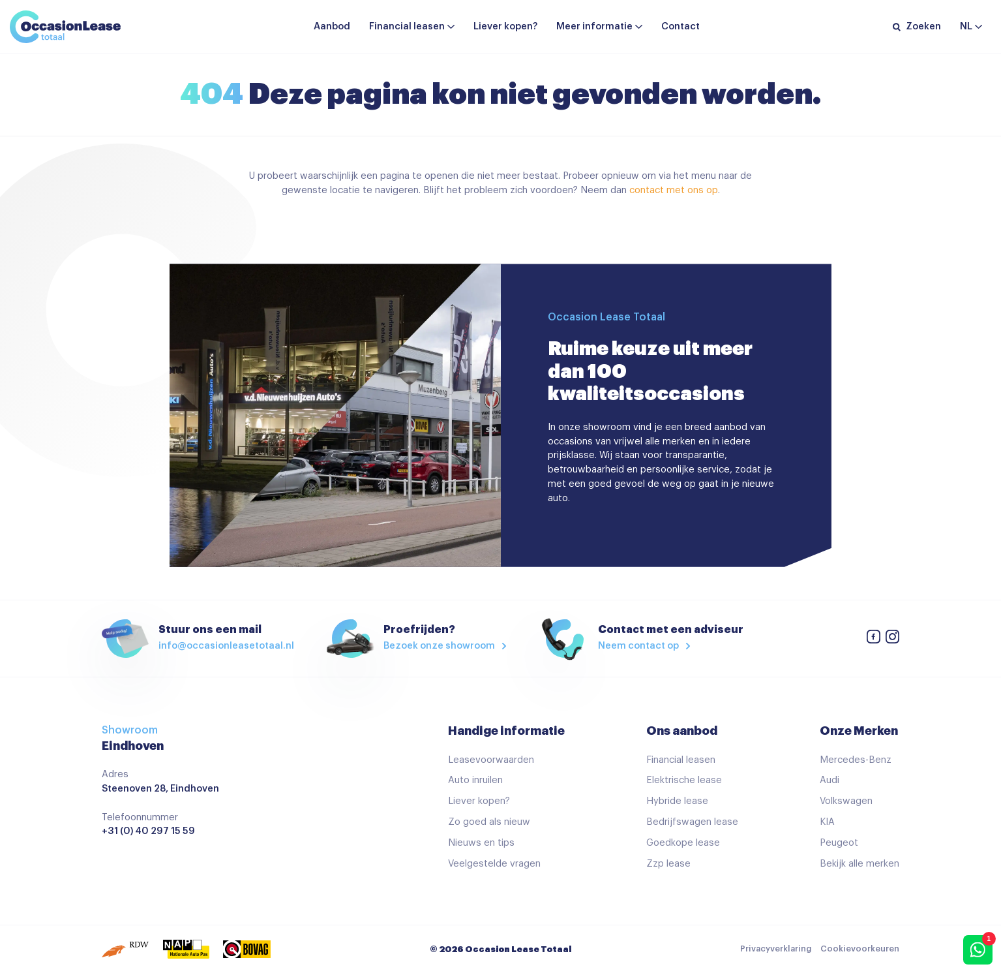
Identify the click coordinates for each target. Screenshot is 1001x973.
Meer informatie (594, 26)
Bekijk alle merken (859, 864)
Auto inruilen (475, 780)
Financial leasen (407, 26)
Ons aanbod (681, 731)
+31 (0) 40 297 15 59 (148, 831)
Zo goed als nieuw (489, 822)
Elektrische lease (684, 780)
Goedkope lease (683, 843)
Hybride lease (677, 801)
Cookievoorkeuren (859, 949)
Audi (829, 780)
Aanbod (332, 26)
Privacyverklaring (775, 949)
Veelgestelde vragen (494, 864)
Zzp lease (668, 864)
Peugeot (839, 843)
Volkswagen (846, 801)
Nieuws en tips (481, 843)
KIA (827, 822)
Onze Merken (859, 731)
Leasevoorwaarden (491, 760)
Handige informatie (506, 731)
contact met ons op (673, 190)
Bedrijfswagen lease (692, 822)
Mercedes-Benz (855, 760)
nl (966, 26)
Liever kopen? (505, 26)
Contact (680, 26)
